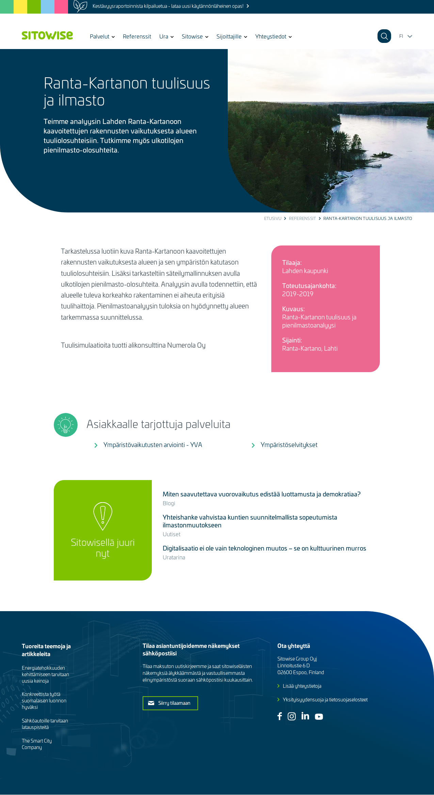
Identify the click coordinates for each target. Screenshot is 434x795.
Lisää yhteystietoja (302, 686)
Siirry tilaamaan (174, 702)
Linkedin (305, 715)
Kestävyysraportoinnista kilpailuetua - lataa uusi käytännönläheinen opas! (168, 6)
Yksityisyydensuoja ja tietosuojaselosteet (325, 699)
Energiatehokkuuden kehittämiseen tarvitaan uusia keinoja (45, 674)
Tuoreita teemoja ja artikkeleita (46, 649)
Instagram (292, 716)
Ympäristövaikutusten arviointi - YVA (152, 444)
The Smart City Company (37, 743)
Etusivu (273, 218)
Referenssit (137, 36)
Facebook (279, 716)
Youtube (319, 717)
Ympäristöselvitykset (289, 444)
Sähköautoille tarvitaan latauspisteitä (45, 723)
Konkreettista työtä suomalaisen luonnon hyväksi (44, 700)
